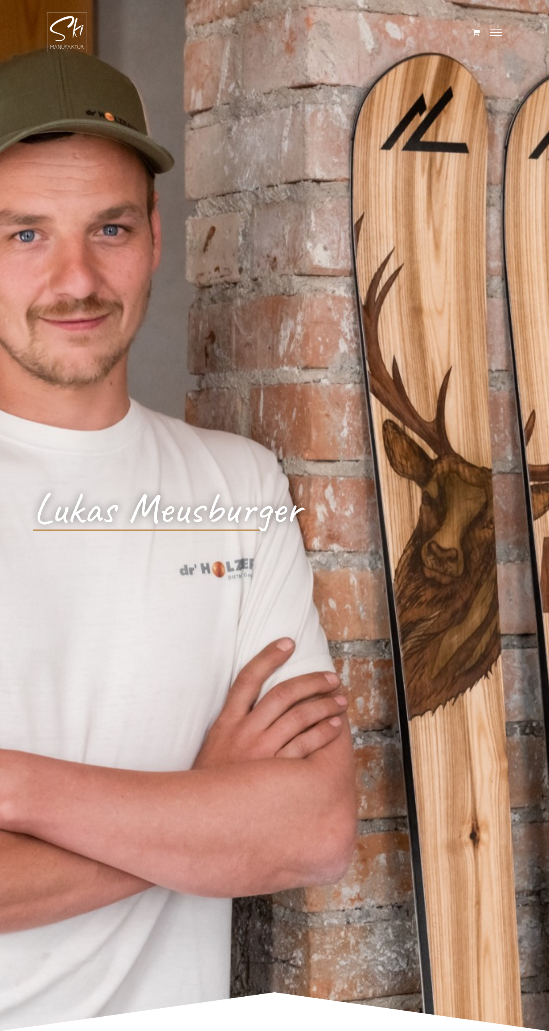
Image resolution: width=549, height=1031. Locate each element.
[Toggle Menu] (496, 32)
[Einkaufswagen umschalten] (476, 32)
